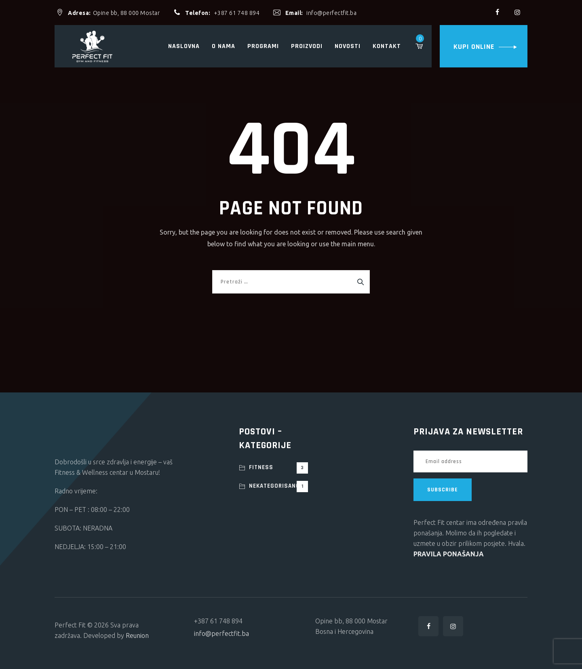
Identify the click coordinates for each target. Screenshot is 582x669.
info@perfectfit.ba (331, 13)
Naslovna (184, 46)
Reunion (137, 635)
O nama (223, 46)
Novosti (348, 46)
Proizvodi (307, 46)
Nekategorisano (278, 486)
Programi (263, 46)
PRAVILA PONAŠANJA (448, 554)
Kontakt (387, 46)
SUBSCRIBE (442, 489)
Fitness (278, 468)
